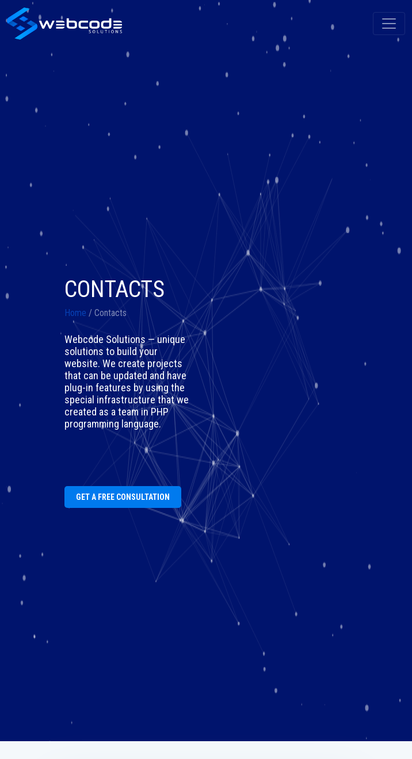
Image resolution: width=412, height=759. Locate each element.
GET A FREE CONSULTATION (123, 497)
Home (75, 312)
